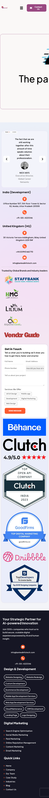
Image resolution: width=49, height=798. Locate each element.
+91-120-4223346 (24, 218)
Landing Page (11, 715)
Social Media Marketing (17, 734)
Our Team (10, 773)
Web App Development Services (19, 702)
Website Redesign (34, 677)
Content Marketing (15, 746)
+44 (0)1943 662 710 (24, 251)
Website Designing (13, 677)
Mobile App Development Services (20, 696)
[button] (21, 8)
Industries (10, 781)
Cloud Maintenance (13, 709)
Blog (8, 785)
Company (10, 769)
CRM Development (35, 709)
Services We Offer (13, 389)
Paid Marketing (13, 738)
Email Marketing (13, 750)
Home (8, 765)
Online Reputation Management (21, 742)
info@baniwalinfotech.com (24, 263)
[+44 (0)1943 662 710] (24, 246)
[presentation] (6, 159)
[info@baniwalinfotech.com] (24, 257)
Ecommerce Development (17, 690)
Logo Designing (28, 715)
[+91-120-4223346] (24, 212)
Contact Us (11, 789)
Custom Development (15, 683)
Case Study (11, 777)
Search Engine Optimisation (19, 730)
